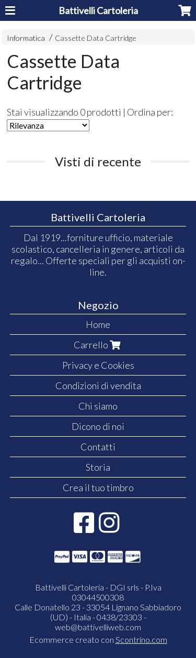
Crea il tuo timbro (98, 487)
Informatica (26, 37)
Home (98, 324)
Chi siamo (98, 406)
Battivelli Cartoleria (98, 10)
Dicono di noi (98, 426)
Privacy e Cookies (98, 365)
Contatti (98, 446)
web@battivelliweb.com (98, 627)
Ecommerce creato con (98, 639)
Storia (98, 467)
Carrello (98, 344)
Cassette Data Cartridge (95, 37)
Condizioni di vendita (98, 385)
